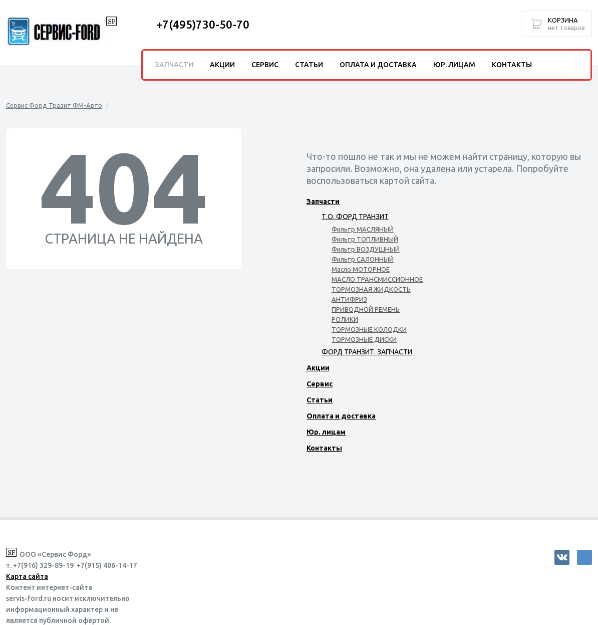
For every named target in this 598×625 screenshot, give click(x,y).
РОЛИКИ (345, 319)
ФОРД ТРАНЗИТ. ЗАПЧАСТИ (367, 352)
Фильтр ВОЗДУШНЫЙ (366, 249)
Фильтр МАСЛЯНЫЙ (363, 229)
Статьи (320, 400)
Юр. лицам (326, 432)
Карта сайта (27, 576)
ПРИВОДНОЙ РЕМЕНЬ (366, 309)
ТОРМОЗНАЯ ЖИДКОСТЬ (371, 289)
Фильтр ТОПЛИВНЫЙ (365, 239)
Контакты (324, 448)
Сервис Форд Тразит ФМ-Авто (54, 105)
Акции (318, 368)
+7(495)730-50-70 (202, 24)
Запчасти (323, 201)
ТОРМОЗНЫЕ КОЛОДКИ (369, 329)
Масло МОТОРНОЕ (361, 269)
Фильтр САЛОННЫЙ (363, 259)
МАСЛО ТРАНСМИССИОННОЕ (377, 279)
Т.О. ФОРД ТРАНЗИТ (355, 217)
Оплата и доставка (341, 416)
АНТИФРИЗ (349, 299)
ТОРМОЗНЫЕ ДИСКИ (364, 339)
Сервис (320, 384)
